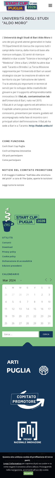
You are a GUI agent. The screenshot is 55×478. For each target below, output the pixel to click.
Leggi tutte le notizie (13, 185)
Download (7, 247)
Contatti (6, 242)
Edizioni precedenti (12, 265)
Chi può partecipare (12, 155)
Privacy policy (9, 251)
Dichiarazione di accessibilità (17, 261)
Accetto (28, 473)
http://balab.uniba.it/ (41, 125)
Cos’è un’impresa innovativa (16, 150)
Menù (50, 5)
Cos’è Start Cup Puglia (13, 146)
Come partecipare (11, 160)
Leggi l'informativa (12, 463)
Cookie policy (9, 256)
